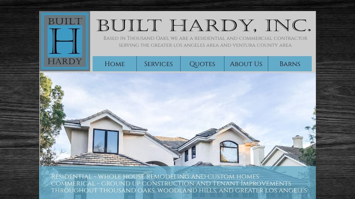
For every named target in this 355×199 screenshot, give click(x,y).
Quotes (202, 64)
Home (115, 64)
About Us (246, 64)
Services (158, 64)
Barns (290, 64)
